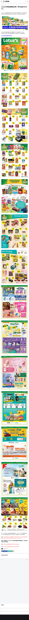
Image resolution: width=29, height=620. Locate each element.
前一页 (27, 559)
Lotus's (7, 548)
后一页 (2, 559)
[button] (1, 1)
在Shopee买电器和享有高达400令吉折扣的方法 (12, 544)
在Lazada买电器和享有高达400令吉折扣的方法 (11, 546)
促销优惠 (4, 548)
